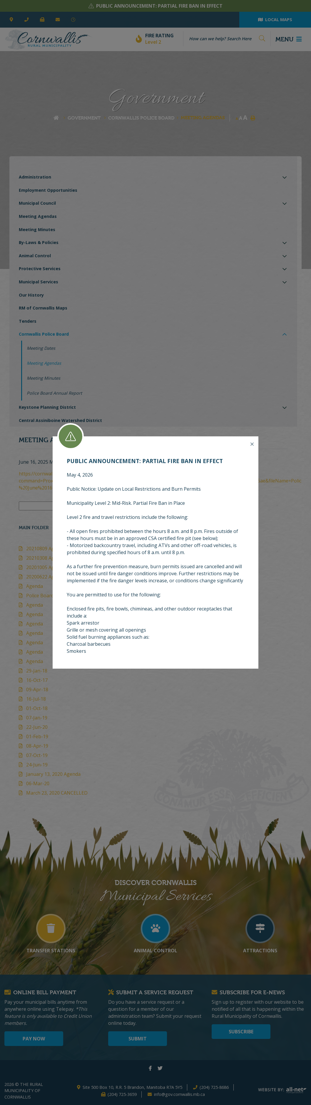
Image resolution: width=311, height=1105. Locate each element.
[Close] (252, 444)
